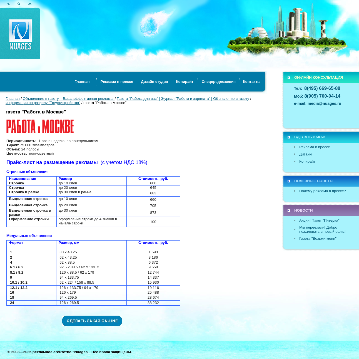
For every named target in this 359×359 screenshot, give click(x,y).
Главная (13, 98)
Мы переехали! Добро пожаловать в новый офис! (322, 229)
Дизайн (305, 154)
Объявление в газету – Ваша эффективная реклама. (69, 98)
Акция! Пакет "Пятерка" (319, 220)
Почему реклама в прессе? (322, 191)
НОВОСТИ (303, 210)
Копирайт (307, 161)
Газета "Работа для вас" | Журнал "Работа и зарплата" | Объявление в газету (183, 98)
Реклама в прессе (314, 147)
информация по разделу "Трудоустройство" (43, 103)
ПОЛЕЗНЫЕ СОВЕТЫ (313, 181)
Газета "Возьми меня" (317, 238)
